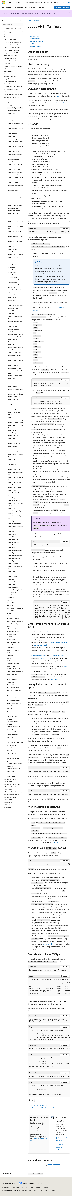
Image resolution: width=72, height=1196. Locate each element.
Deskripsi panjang (34, 38)
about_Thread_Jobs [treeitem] (13, 542)
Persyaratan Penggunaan (29, 1190)
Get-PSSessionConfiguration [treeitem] (15, 671)
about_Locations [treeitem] (13, 326)
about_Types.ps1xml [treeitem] (13, 561)
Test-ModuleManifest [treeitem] (13, 758)
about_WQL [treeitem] (11, 582)
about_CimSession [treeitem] (13, 159)
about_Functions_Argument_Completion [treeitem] (15, 276)
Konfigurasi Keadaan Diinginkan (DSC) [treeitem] (13, 67)
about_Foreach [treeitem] (12, 249)
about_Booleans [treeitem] (12, 133)
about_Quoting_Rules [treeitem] (14, 443)
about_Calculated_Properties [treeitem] (15, 143)
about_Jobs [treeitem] (11, 311)
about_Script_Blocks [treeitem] (14, 500)
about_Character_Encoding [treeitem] (15, 155)
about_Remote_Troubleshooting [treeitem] (15, 478)
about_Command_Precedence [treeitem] (15, 179)
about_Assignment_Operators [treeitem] (15, 125)
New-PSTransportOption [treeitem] (14, 703)
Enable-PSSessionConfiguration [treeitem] (13, 628)
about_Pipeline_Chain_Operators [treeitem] (15, 413)
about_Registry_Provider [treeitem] (15, 452)
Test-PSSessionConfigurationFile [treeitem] (14, 762)
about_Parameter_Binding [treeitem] (15, 394)
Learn (29, 20)
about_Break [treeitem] (11, 136)
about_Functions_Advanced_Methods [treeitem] (15, 266)
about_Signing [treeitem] (12, 521)
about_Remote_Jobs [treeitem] (14, 467)
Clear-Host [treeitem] (10, 600)
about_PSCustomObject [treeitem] (15, 376)
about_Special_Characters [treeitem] (15, 526)
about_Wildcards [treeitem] (13, 587)
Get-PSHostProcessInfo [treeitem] (13, 663)
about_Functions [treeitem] (13, 257)
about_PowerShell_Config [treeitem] (15, 420)
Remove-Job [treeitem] (10, 729)
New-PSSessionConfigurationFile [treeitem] (14, 697)
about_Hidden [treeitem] (12, 297)
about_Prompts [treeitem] (12, 433)
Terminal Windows (57, 103)
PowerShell (36, 20)
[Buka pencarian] (63, 2)
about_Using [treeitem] (11, 571)
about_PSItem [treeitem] (12, 378)
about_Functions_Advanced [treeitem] (15, 261)
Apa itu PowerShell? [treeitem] (10, 39)
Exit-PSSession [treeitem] (11, 639)
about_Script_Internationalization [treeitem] (15, 504)
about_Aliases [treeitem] (12, 113)
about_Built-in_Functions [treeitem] (15, 139)
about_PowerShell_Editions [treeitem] (15, 422)
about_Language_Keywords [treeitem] (15, 317)
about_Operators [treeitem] (13, 365)
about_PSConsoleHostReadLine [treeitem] (15, 372)
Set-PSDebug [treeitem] (10, 740)
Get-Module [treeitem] (10, 661)
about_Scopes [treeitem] (12, 498)
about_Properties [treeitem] (13, 436)
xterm (58, 96)
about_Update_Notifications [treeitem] (15, 567)
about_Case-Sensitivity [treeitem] (14, 151)
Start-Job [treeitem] (9, 748)
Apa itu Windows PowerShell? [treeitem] (13, 42)
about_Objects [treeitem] (12, 358)
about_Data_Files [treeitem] (13, 208)
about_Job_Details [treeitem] (13, 308)
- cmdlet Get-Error (45, 658)
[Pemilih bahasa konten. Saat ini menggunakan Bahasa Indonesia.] (9, 1183)
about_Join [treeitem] (11, 313)
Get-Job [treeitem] (9, 658)
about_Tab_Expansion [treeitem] (14, 537)
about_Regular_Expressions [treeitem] (15, 455)
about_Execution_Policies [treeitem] (15, 234)
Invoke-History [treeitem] (11, 682)
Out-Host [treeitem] (9, 709)
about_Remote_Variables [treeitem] (15, 482)
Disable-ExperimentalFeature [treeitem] (15, 608)
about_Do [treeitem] (11, 216)
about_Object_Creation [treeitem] (14, 355)
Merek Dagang (43, 1190)
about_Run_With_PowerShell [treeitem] (15, 494)
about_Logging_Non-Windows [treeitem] (14, 330)
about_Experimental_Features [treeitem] (15, 238)
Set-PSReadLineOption (57, 655)
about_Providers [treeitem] (12, 438)
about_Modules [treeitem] (12, 350)
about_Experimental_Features (40, 1105)
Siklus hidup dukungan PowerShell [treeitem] (13, 86)
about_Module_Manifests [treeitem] (15, 347)
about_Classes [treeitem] (12, 162)
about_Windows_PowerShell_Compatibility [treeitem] (15, 591)
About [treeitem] (10, 105)
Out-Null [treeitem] (9, 711)
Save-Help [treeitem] (10, 737)
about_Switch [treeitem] (12, 534)
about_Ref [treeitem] (11, 449)
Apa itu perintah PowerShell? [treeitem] (13, 47)
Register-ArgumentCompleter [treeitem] (12, 720)
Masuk (68, 2)
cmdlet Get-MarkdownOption (59, 642)
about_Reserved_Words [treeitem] (14, 487)
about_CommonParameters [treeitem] (15, 194)
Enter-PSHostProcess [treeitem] (13, 631)
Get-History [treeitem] (10, 655)
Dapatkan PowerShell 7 (62, 7)
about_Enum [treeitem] (11, 219)
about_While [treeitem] (11, 584)
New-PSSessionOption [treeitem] (13, 700)
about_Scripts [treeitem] (12, 508)
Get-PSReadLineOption (38, 655)
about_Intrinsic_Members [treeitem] (15, 305)
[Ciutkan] (21, 20)
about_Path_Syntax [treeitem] (13, 410)
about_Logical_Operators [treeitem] (15, 337)
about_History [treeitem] (12, 300)
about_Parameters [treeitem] (13, 399)
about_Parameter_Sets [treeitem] (14, 397)
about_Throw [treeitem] (12, 545)
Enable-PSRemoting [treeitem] (12, 624)
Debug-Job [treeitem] (10, 605)
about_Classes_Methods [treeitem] (15, 172)
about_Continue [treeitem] (12, 203)
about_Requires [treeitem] (12, 485)
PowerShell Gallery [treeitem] (9, 71)
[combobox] (12, 24)
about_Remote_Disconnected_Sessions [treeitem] (15, 463)
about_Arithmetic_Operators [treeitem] (15, 117)
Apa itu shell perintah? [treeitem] (11, 45)
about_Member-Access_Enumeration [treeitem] (14, 340)
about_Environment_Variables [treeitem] (15, 227)
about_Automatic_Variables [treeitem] (15, 130)
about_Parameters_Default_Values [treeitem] (15, 403)
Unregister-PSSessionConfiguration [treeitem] (13, 767)
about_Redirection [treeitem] (13, 446)
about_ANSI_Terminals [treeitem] (14, 108)
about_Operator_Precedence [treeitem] (15, 361)
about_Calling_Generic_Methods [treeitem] (15, 148)
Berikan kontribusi (36, 1187)
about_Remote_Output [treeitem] (14, 469)
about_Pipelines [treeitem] (12, 417)
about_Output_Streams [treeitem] (15, 368)
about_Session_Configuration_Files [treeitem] (15, 512)
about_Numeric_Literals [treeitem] (15, 352)
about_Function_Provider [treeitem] (15, 254)
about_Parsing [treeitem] (12, 407)
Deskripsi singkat (34, 36)
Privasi (45, 1187)
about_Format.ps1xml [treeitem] (14, 252)
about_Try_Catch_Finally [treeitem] (15, 550)
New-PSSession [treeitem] (11, 693)
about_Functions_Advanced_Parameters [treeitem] (15, 271)
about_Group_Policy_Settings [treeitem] (15, 291)
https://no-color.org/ (60, 843)
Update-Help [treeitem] (10, 771)
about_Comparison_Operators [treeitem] (15, 199)
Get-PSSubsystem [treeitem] (12, 674)
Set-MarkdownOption (41, 645)
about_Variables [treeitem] (12, 576)
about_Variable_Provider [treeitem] (15, 574)
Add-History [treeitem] (10, 595)
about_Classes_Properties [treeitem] (15, 175)
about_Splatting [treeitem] (12, 529)
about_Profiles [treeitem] (12, 430)
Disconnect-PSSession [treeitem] (13, 618)
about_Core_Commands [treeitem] (15, 205)
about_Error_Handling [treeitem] (14, 231)
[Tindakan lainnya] (68, 20)
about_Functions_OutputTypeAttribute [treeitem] (15, 286)
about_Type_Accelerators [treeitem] (15, 553)
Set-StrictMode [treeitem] (11, 745)
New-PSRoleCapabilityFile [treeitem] (14, 690)
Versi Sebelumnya (18, 1187)
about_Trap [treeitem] (11, 547)
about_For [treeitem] (11, 246)
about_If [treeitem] (10, 303)
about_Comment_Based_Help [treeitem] (15, 186)
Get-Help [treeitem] (9, 653)
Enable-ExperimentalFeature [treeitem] (15, 621)
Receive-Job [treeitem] (10, 714)
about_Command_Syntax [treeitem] (15, 182)
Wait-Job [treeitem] (9, 774)
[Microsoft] (3, 2)
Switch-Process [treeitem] (11, 753)
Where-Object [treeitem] (11, 776)
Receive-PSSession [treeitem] (12, 716)
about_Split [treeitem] (11, 531)
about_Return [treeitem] (12, 490)
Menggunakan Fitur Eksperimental (42, 1108)
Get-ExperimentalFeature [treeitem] (14, 650)
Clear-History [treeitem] (10, 597)
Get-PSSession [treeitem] (11, 666)
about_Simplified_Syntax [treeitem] (15, 523)
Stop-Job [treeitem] (9, 751)
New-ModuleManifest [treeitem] (13, 688)
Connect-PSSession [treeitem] (12, 603)
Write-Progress (56, 679)
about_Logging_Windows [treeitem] (15, 334)
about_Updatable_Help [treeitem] (14, 563)
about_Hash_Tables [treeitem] (13, 295)
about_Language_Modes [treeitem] (15, 321)
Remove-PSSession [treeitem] (12, 734)
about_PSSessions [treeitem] (13, 386)
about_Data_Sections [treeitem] (14, 211)
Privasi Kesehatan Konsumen (10, 1190)
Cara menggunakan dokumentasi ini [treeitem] (13, 33)
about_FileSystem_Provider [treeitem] (15, 243)
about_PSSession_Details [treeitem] (15, 384)
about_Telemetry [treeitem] (13, 539)
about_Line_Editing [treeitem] (13, 324)
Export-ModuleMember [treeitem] (13, 642)
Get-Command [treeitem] (11, 647)
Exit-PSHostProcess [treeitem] (12, 637)
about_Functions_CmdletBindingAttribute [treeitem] (15, 281)
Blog (26, 1187)
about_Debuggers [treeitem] (13, 213)
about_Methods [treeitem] (12, 344)
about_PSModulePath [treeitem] (14, 381)
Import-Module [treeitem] (11, 677)
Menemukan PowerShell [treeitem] (12, 50)
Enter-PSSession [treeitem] (11, 634)
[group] (49, 232)
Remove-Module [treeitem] (11, 732)
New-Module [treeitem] (10, 685)
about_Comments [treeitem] (13, 190)
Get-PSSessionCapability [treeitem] (14, 669)
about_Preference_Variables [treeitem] (15, 426)
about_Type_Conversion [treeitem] (15, 555)
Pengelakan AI (6, 1187)
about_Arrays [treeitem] (12, 121)
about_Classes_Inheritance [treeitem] (15, 169)
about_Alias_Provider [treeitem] (14, 110)
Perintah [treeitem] (9, 100)
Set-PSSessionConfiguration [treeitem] (15, 742)
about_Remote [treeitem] (12, 459)
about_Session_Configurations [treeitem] (15, 517)
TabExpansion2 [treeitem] (11, 756)
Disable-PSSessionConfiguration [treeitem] (13, 615)
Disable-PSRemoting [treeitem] (12, 611)
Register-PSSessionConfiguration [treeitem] (13, 725)
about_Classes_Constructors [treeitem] (15, 166)
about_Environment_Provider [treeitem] (15, 222)
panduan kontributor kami (38, 1140)
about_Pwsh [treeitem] (11, 441)
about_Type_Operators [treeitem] (14, 558)
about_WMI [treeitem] (11, 579)
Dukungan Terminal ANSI (36, 41)
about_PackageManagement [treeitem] (15, 390)
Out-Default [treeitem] (10, 706)
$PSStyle (31, 43)
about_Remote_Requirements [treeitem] (15, 473)
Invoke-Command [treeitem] (12, 679)
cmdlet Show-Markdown (53, 632)
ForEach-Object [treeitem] (11, 645)
